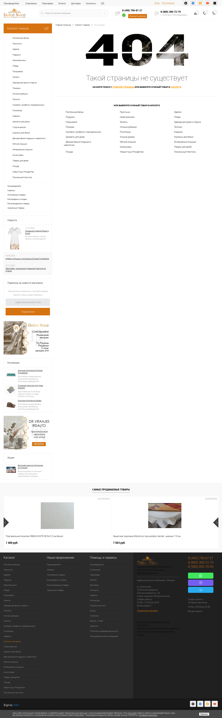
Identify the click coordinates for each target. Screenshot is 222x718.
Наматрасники (127, 117)
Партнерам (47, 3)
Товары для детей (183, 147)
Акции (10, 457)
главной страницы (123, 87)
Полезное (94, 616)
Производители (11, 3)
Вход (157, 3)
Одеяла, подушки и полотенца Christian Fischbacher (27, 259)
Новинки (11, 190)
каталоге (175, 87)
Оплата (62, 3)
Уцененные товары (15, 208)
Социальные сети (98, 605)
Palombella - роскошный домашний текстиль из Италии (26, 269)
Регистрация (168, 3)
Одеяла (177, 112)
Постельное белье (75, 112)
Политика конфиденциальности (104, 631)
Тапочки (178, 127)
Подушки (70, 117)
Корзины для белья (183, 137)
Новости (12, 220)
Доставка (76, 3)
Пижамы (70, 127)
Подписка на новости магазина (25, 283)
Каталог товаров (27, 28)
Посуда (69, 152)
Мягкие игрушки (128, 142)
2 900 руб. (173, 542)
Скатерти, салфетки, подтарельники (83, 132)
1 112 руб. (119, 542)
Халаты (124, 122)
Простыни (125, 112)
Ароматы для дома (75, 137)
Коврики (178, 132)
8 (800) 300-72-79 (171, 11)
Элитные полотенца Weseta (29, 401)
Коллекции (13, 362)
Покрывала (71, 122)
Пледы (177, 117)
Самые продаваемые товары (111, 489)
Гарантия (94, 626)
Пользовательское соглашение (104, 636)
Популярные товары (16, 195)
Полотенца (125, 132)
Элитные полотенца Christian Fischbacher (30, 371)
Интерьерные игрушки (185, 142)
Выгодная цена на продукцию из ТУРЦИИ (30, 466)
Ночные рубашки (128, 127)
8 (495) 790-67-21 (132, 10)
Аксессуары (126, 147)
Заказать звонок (137, 16)
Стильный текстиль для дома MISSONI (30, 387)
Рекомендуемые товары (18, 203)
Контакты (91, 3)
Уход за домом (127, 137)
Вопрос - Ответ (96, 621)
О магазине (31, 3)
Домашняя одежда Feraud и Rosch (37, 232)
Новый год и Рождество (132, 152)
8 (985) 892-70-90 (200, 567)
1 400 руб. (12, 542)
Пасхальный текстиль (185, 152)
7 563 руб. (66, 542)
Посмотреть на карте (147, 610)
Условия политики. (148, 715)
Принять (204, 714)
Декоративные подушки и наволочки (77, 143)
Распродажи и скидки (17, 199)
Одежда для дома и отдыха (187, 122)
